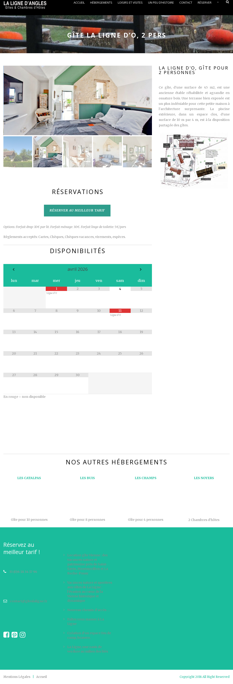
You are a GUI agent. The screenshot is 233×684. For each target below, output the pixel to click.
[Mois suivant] (141, 269)
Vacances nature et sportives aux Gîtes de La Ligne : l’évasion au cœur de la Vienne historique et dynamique (89, 592)
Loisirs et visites (130, 2)
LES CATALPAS (29, 478)
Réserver (204, 2)
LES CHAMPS (145, 478)
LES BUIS (87, 478)
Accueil (79, 2)
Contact (185, 2)
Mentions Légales (16, 677)
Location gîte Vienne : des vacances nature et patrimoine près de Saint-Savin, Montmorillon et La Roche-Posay (87, 564)
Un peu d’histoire (161, 2)
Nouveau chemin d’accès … (88, 610)
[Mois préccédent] (14, 269)
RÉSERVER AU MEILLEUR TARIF (77, 210)
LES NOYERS (204, 478)
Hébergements (101, 2)
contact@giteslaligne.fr (25, 601)
